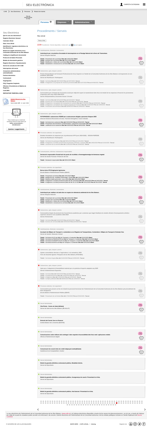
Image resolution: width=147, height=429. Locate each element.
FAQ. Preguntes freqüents (11, 83)
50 (74, 45)
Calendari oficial (8, 41)
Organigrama (7, 80)
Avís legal (84, 424)
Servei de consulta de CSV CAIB (13, 65)
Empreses (61, 22)
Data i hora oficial (8, 43)
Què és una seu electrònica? (12, 35)
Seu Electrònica (11, 32)
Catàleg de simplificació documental (14, 55)
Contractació (7, 78)
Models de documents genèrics (13, 60)
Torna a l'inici (41, 40)
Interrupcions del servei (10, 68)
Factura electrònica (9, 75)
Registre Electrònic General (12, 38)
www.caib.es (66, 413)
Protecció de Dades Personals (12, 57)
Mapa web (74, 424)
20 (72, 45)
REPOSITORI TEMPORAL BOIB (13, 93)
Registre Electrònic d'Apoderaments (14, 63)
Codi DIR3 (6, 90)
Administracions (82, 22)
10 (69, 45)
